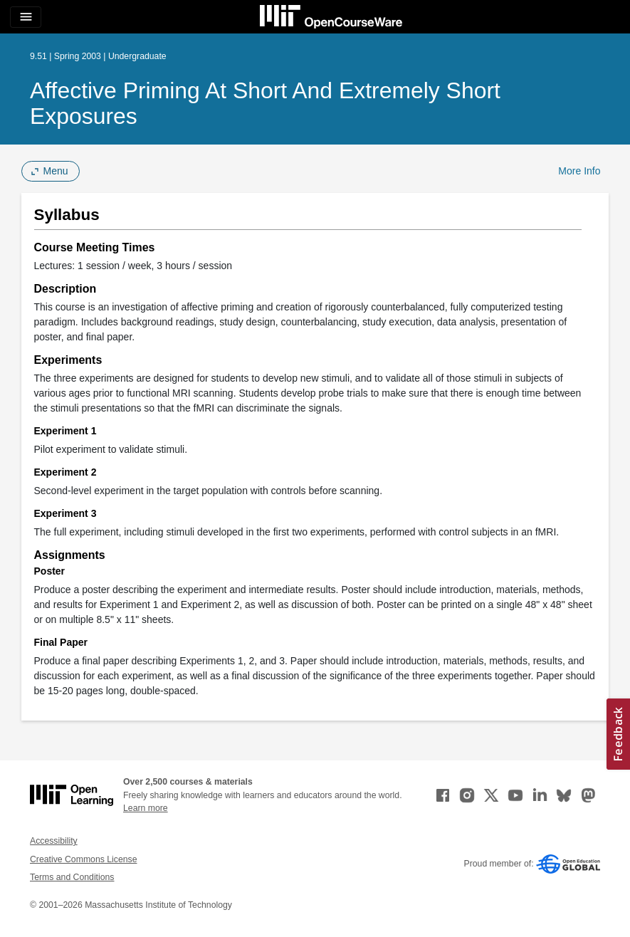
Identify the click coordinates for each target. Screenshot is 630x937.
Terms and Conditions (72, 877)
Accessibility (54, 841)
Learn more (145, 808)
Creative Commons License (83, 859)
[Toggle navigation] (25, 17)
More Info (579, 171)
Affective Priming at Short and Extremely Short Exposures (265, 103)
